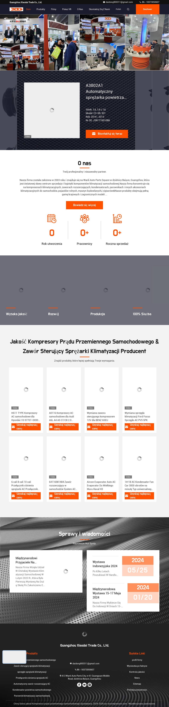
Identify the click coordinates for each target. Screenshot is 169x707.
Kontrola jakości (137, 672)
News (137, 678)
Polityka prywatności (137, 690)
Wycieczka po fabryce (137, 666)
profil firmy (137, 660)
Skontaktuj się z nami (99, 9)
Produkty (41, 9)
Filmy (53, 9)
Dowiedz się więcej (84, 205)
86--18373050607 (149, 2)
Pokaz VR (66, 9)
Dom (28, 9)
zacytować (147, 9)
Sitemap (137, 684)
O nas (80, 9)
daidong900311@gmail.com (118, 2)
